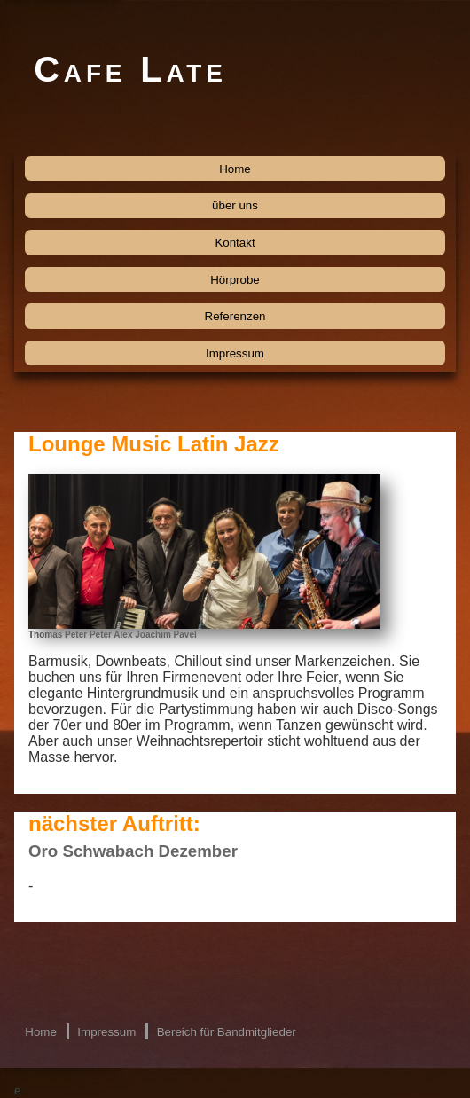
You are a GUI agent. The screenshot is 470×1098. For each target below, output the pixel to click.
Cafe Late (130, 69)
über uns (235, 205)
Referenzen (235, 316)
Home (235, 169)
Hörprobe (235, 279)
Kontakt (235, 242)
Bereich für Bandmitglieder (226, 1032)
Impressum (235, 353)
